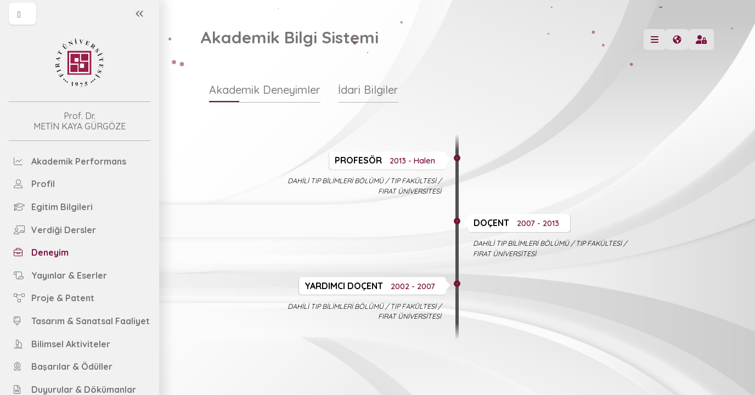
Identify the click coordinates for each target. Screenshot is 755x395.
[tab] (264, 95)
